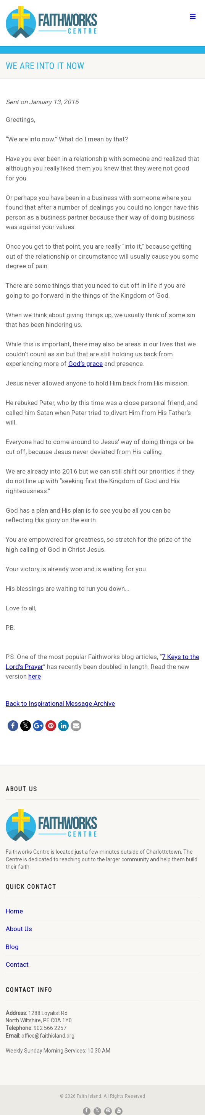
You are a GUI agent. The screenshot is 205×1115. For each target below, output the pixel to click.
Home (14, 911)
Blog (12, 947)
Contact (17, 964)
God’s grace (85, 363)
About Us (19, 929)
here (34, 676)
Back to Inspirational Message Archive (60, 703)
